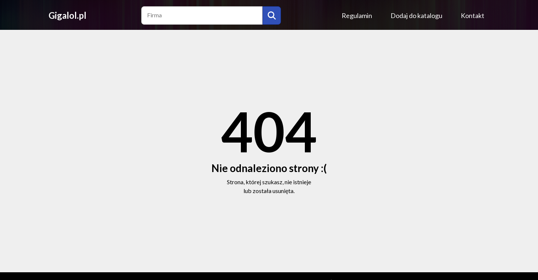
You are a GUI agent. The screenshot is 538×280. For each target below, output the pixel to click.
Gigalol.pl (67, 15)
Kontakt (472, 15)
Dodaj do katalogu (416, 15)
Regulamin (357, 15)
